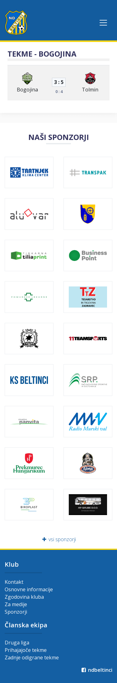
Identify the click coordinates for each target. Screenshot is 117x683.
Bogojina (27, 89)
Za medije (16, 604)
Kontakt (14, 581)
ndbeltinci (96, 670)
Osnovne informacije (29, 589)
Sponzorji (16, 611)
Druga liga (17, 642)
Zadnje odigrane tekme (32, 657)
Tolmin (90, 89)
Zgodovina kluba (24, 596)
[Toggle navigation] (103, 22)
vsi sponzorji (58, 539)
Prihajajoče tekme (26, 650)
